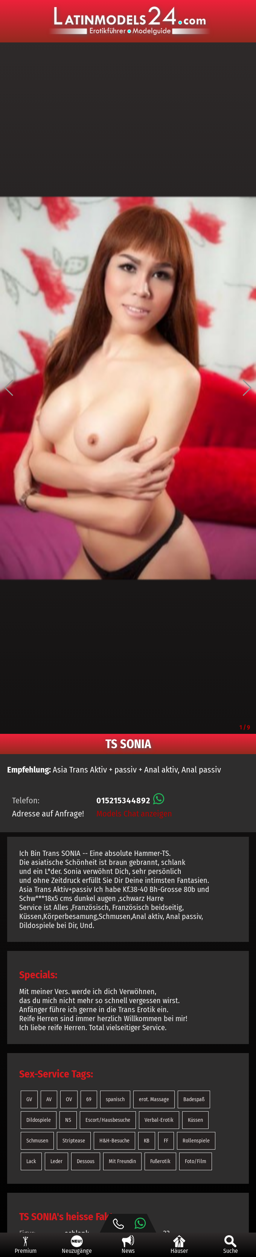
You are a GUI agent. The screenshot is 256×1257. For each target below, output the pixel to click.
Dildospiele (38, 1120)
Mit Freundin (122, 1161)
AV (49, 1099)
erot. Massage (154, 1099)
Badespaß (193, 1099)
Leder (56, 1161)
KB (146, 1141)
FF (166, 1141)
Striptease (73, 1141)
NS (68, 1120)
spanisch (115, 1099)
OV (69, 1099)
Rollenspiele (196, 1141)
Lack (31, 1161)
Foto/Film (195, 1161)
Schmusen (37, 1141)
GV (29, 1099)
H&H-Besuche (114, 1141)
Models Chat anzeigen (134, 814)
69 (88, 1099)
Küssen (195, 1120)
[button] (9, 388)
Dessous (85, 1161)
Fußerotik (160, 1161)
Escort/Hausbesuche (107, 1120)
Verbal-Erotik (159, 1120)
